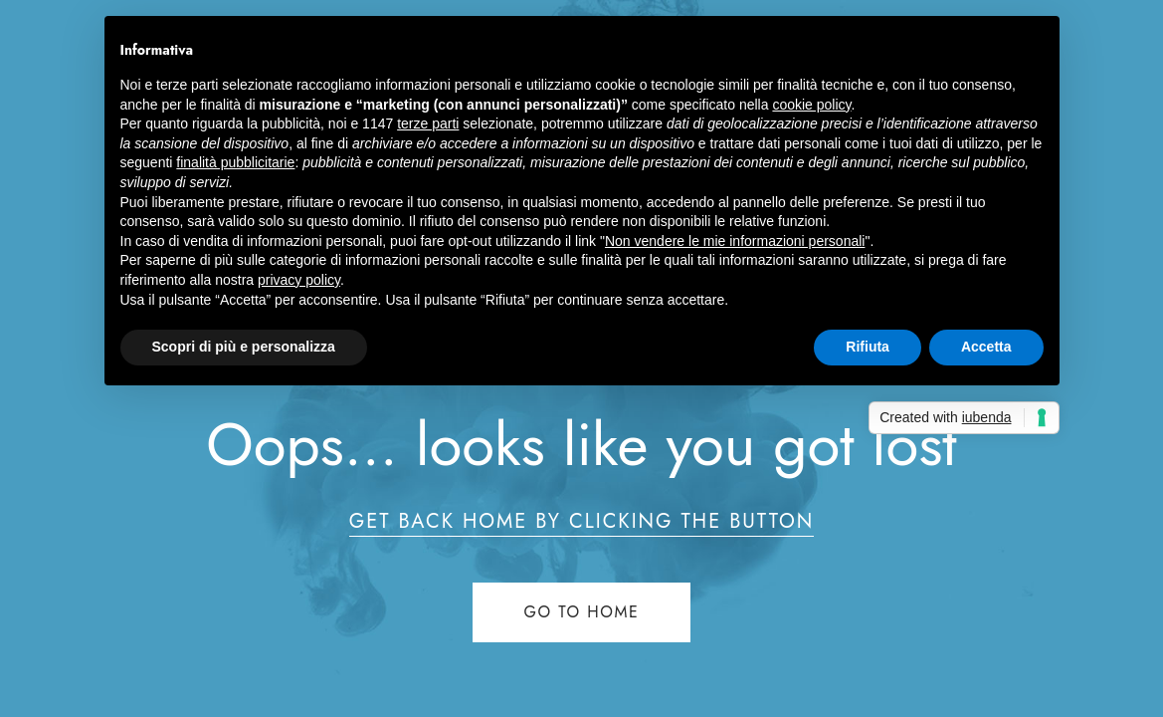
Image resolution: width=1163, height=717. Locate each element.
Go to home (582, 611)
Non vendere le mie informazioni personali (735, 241)
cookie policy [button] (811, 105)
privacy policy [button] (299, 280)
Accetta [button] (986, 347)
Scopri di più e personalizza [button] (243, 347)
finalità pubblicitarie (235, 162)
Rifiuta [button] (867, 347)
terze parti (428, 123)
